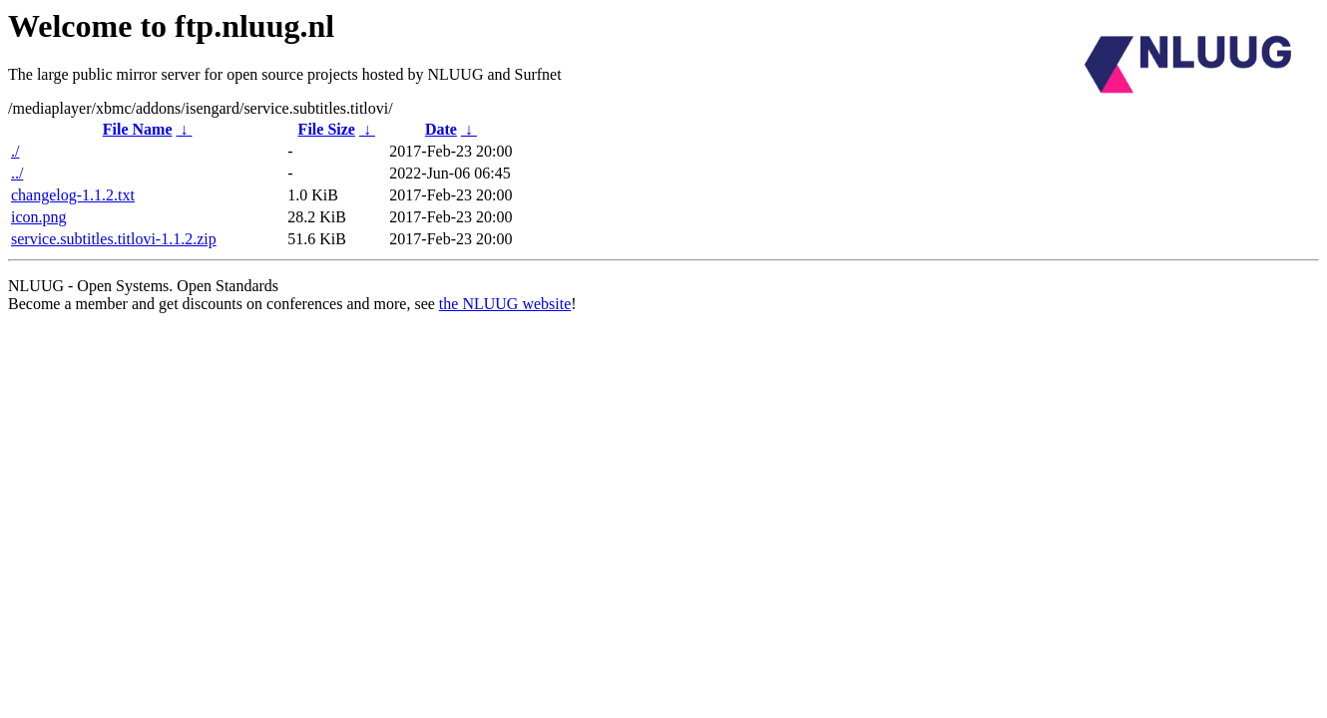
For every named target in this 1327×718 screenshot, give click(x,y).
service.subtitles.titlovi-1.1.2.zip (114, 238)
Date (441, 129)
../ (17, 173)
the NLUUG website (505, 303)
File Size (326, 129)
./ (15, 151)
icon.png (39, 216)
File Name (138, 129)
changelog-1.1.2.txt (73, 194)
